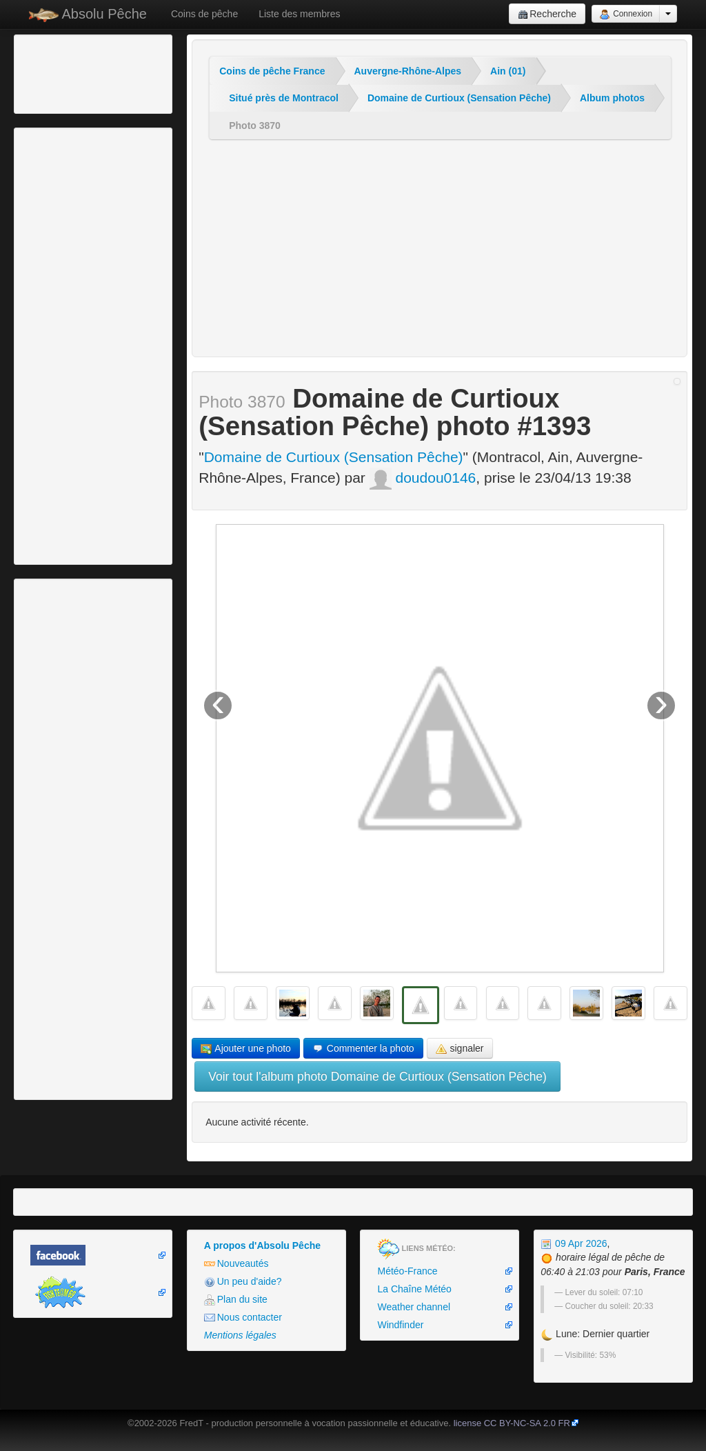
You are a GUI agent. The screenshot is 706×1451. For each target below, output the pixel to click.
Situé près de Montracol (284, 97)
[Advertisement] (93, 72)
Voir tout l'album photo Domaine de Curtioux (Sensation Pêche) (377, 1076)
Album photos (612, 97)
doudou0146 (423, 478)
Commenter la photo (363, 1048)
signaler (460, 1048)
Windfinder (400, 1324)
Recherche (547, 14)
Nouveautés (236, 1264)
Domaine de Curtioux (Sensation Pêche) (459, 97)
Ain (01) (507, 71)
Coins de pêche (204, 13)
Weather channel (413, 1306)
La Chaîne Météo (414, 1288)
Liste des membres (299, 13)
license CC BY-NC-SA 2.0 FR (512, 1423)
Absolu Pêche (88, 14)
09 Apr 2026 (574, 1243)
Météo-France (407, 1271)
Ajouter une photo (246, 1048)
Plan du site (236, 1299)
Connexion (625, 14)
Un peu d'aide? (243, 1282)
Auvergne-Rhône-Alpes (408, 71)
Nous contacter (243, 1317)
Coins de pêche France (272, 71)
